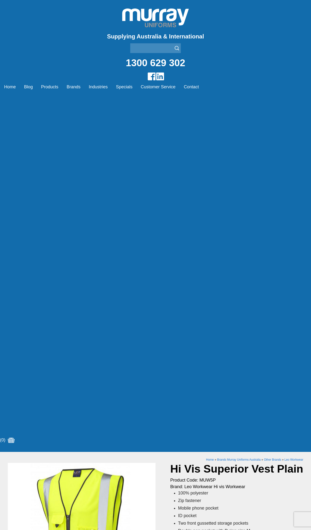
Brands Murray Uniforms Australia (238, 119)
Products (49, 86)
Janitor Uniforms (170, 459)
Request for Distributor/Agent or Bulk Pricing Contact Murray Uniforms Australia (155, 377)
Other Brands (272, 119)
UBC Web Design (131, 520)
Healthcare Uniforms (173, 453)
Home (10, 86)
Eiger (86, 447)
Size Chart (180, 244)
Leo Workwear (294, 119)
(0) (7, 99)
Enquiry (210, 319)
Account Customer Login (29, 483)
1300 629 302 (155, 62)
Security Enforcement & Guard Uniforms (190, 471)
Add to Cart (210, 304)
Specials (124, 86)
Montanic (89, 453)
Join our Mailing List (155, 401)
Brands (73, 86)
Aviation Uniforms (171, 441)
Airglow (88, 441)
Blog (28, 86)
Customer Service (158, 86)
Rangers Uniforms (171, 465)
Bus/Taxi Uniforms (171, 447)
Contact (191, 86)
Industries (98, 86)
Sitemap (98, 520)
